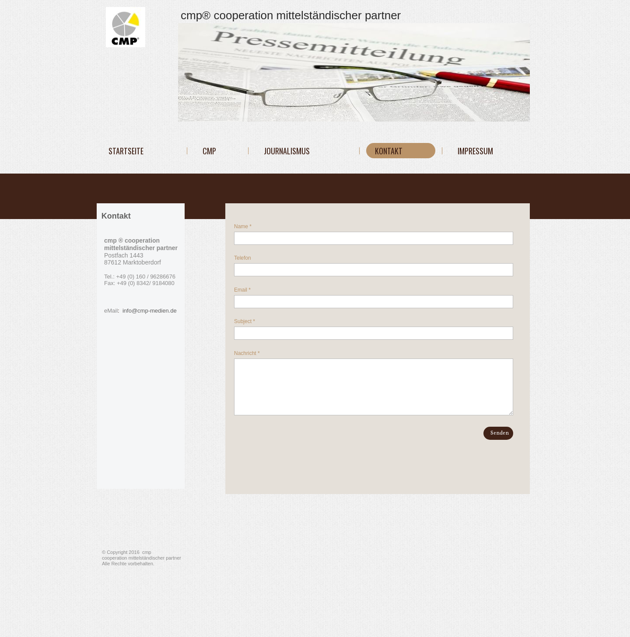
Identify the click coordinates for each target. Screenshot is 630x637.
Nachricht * (247, 353)
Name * (243, 226)
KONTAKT (388, 151)
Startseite (126, 151)
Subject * (244, 321)
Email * (242, 290)
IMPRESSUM (475, 151)
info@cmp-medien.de (148, 310)
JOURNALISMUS (287, 151)
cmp (209, 151)
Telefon (242, 258)
